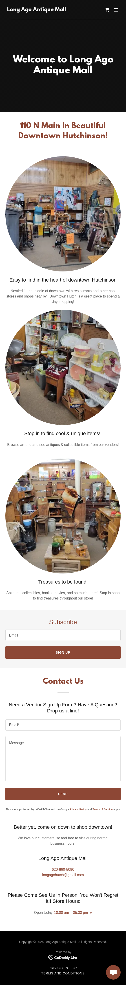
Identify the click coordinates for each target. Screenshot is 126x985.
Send (63, 794)
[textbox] (63, 635)
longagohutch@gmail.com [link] (63, 875)
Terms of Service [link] (103, 809)
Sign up (63, 652)
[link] (36, 10)
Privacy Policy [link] (78, 809)
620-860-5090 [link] (63, 869)
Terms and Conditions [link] (63, 973)
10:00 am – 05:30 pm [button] (71, 912)
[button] (116, 9)
